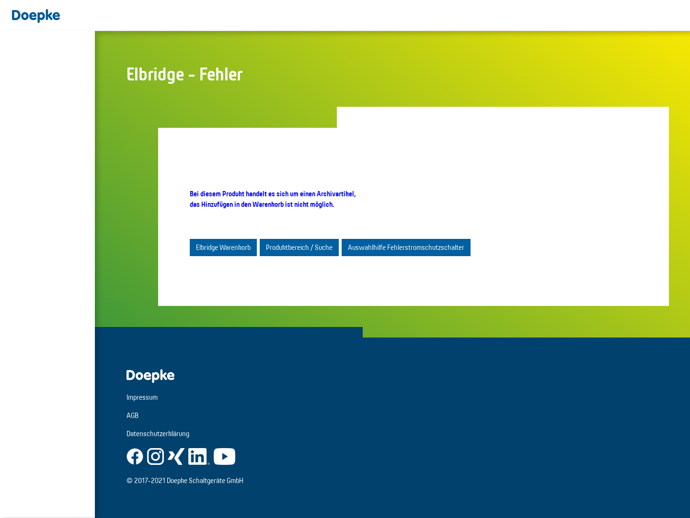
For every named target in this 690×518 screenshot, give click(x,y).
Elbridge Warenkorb (223, 247)
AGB (132, 415)
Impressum (142, 397)
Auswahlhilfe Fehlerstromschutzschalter (406, 247)
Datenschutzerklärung (157, 433)
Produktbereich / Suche (299, 247)
